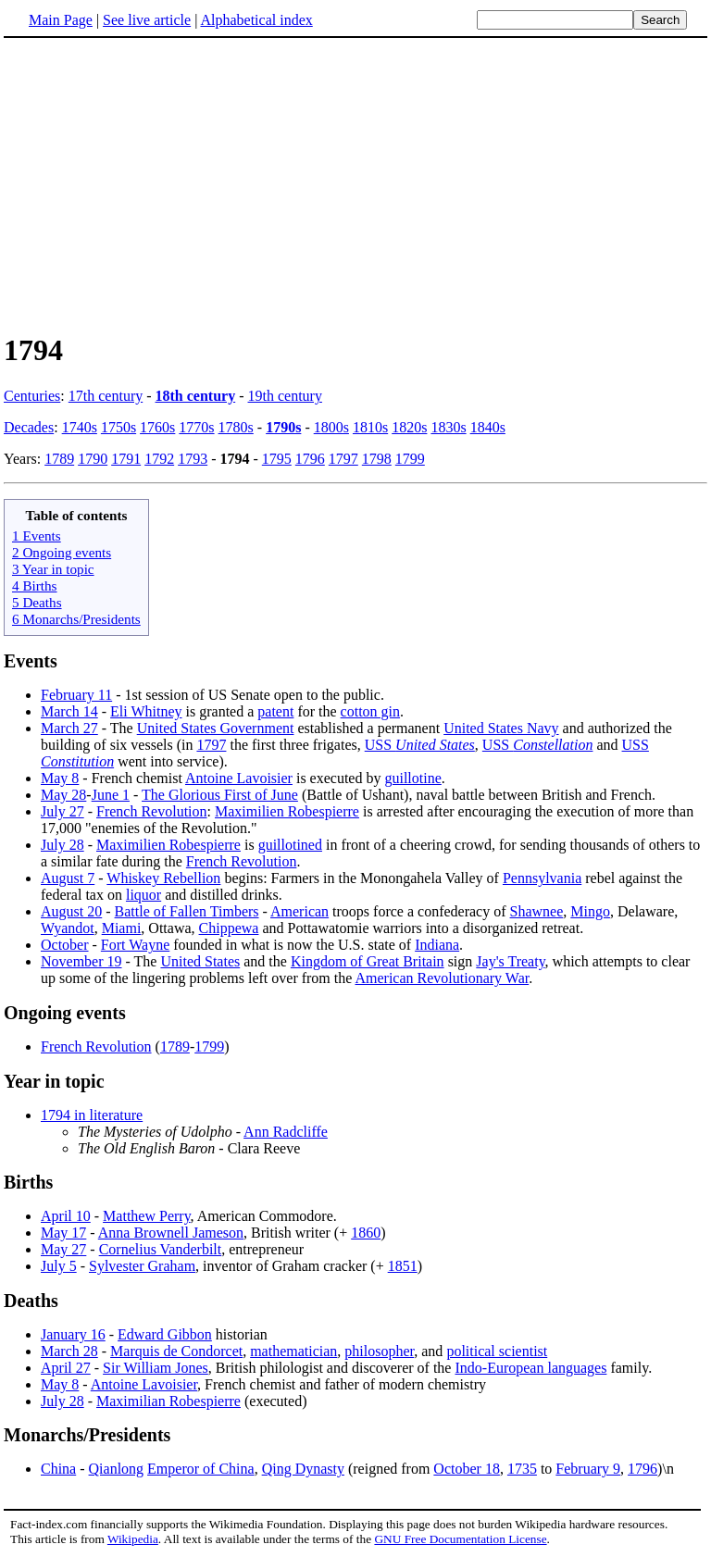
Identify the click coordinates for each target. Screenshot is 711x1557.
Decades (29, 427)
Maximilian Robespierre (168, 1401)
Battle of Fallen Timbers (187, 911)
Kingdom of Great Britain (367, 961)
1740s (79, 427)
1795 (277, 459)
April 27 (66, 1368)
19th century (285, 396)
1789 (59, 459)
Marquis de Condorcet (176, 1351)
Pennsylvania (542, 878)
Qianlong (116, 1468)
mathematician (293, 1351)
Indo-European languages (530, 1368)
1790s (283, 427)
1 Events (36, 535)
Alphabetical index (256, 20)
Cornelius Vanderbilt (160, 1249)
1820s (409, 427)
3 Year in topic (53, 569)
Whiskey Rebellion (163, 878)
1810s (370, 427)
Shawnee (537, 911)
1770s (196, 427)
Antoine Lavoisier (239, 778)
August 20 (71, 911)
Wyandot (67, 928)
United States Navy (500, 728)
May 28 (63, 795)
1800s (331, 427)
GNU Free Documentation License (460, 1539)
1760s (157, 427)
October (65, 945)
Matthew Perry (147, 1216)
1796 (310, 459)
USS (420, 745)
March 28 (69, 1351)
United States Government (215, 728)
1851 (403, 1266)
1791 (126, 459)
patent (275, 711)
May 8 (60, 778)
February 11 (76, 695)
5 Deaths (37, 602)
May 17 (63, 1232)
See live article (147, 20)
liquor (143, 895)
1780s (236, 427)
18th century (196, 396)
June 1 (111, 795)
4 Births (34, 585)
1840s (487, 427)
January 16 (73, 1334)
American (299, 911)
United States (200, 961)
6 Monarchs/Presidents (76, 619)
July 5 (59, 1266)
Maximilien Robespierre (287, 811)
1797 (343, 459)
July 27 (62, 811)
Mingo (590, 911)
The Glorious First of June (220, 795)
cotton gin (370, 711)
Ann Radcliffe (285, 1132)
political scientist (496, 1351)
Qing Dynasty (303, 1468)
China (58, 1468)
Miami (122, 928)
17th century (106, 396)
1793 (192, 459)
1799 (410, 459)
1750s (118, 427)
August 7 (67, 878)
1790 (92, 459)
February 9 (587, 1468)
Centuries (32, 396)
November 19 (81, 961)
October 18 (466, 1468)
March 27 (69, 728)
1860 (365, 1232)
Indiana (437, 945)
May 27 (63, 1249)
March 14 (69, 711)
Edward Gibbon (165, 1334)
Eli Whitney (145, 711)
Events (30, 661)
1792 (159, 459)
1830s (448, 427)
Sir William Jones (155, 1368)
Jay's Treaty (510, 961)
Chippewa (229, 928)
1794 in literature (92, 1115)
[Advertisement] (355, 184)
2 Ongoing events (61, 552)
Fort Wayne (135, 945)
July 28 (62, 845)
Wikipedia (132, 1539)
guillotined (290, 845)
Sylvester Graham (142, 1266)
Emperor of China (201, 1468)
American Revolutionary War (442, 978)
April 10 (66, 1216)
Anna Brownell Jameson (170, 1232)
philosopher (379, 1351)
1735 (522, 1468)
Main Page (61, 20)
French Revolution (151, 811)
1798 (377, 459)
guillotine (412, 778)
